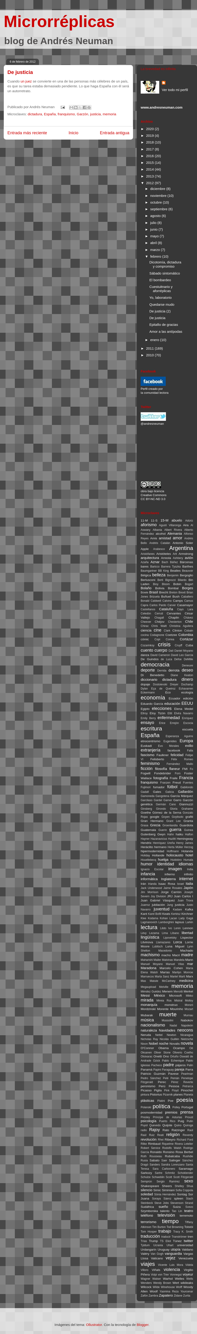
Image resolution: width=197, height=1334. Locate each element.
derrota (174, 670)
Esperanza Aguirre (179, 736)
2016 (150, 156)
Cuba (189, 645)
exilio (189, 746)
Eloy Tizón (157, 713)
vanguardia (173, 1253)
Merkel (188, 991)
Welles (179, 1278)
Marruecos (147, 976)
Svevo (189, 1207)
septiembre (159, 209)
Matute (154, 981)
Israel (180, 883)
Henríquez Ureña (164, 843)
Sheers (167, 1186)
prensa (186, 1112)
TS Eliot (165, 1241)
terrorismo (148, 1222)
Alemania (174, 533)
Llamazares (163, 942)
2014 (150, 169)
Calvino (167, 600)
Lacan (173, 918)
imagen (175, 869)
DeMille (188, 659)
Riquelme (168, 1143)
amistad (165, 538)
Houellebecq (148, 859)
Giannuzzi (186, 804)
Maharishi (147, 960)
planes (178, 1094)
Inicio (73, 133)
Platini (161, 1100)
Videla (189, 1265)
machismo (150, 954)
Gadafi (145, 792)
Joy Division (158, 896)
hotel (189, 855)
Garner (167, 800)
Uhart (170, 1245)
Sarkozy (146, 1173)
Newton (171, 1035)
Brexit (182, 592)
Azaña (145, 562)
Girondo (161, 808)
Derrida (161, 670)
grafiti (189, 816)
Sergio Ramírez (168, 1181)
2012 (150, 183)
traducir (166, 1236)
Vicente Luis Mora (170, 1265)
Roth (143, 1156)
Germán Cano (166, 804)
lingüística (150, 937)
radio (144, 1130)
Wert (175, 1283)
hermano (160, 847)
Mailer (157, 960)
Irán (143, 883)
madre (187, 954)
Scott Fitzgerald (183, 1177)
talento (165, 1211)
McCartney (168, 981)
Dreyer (174, 684)
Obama (163, 1048)
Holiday (145, 855)
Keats (166, 914)
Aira (186, 525)
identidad (165, 864)
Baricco (154, 566)
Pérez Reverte (182, 1082)
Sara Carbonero (164, 1168)
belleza (158, 575)
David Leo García (182, 655)
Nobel (153, 1043)
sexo (188, 1181)
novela (187, 1043)
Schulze (146, 1177)
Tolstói (188, 1227)
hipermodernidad (152, 851)
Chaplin (173, 617)
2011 (150, 348)
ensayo (147, 722)
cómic (145, 639)
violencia (172, 1269)
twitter (188, 1241)
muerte (168, 1014)
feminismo (150, 763)
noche (163, 1043)
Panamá (146, 1069)
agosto (156, 216)
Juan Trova (185, 900)
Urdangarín (148, 1249)
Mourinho (176, 1009)
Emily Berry (148, 718)
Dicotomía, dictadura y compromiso (165, 264)
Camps (178, 600)
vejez (170, 1258)
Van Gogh (157, 1253)
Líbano (175, 933)
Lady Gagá (186, 918)
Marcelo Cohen (171, 968)
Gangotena (162, 796)
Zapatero (166, 1295)
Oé (191, 1048)
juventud (161, 909)
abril (154, 243)
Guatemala (148, 830)
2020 (150, 129)
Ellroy (144, 713)
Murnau (188, 1015)
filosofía (161, 769)
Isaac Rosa (166, 883)
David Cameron (160, 655)
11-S (154, 520)
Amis (153, 538)
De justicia (20, 72)
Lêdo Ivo (166, 928)
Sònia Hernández (165, 1194)
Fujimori (146, 787)
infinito (188, 874)
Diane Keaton (182, 675)
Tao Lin (177, 1211)
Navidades (167, 1030)
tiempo (170, 1221)
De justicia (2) (160, 311)
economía (153, 697)
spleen (178, 1198)
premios (171, 1112)
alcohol (161, 533)
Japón (188, 888)
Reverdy (188, 1135)
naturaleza (149, 1030)
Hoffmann (173, 851)
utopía (176, 1249)
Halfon (189, 834)
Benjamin (173, 575)
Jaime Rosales (172, 888)
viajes (148, 1264)
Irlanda (152, 883)
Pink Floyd (171, 1090)
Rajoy (154, 1129)
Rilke (144, 1143)
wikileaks (187, 1283)
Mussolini (167, 1020)
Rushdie (188, 1156)
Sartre (158, 1173)
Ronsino (169, 1152)
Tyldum (145, 1245)
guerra (175, 829)
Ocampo (179, 1048)
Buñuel (166, 596)
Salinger (175, 1160)
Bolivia (159, 588)
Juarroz (145, 905)
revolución (148, 1139)
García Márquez (181, 796)
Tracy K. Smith (183, 1231)
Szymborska (149, 1211)
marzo (155, 250)
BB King (163, 570)
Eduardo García (152, 703)
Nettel (158, 1035)
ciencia (146, 630)
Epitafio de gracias (163, 325)
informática (149, 879)
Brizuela (154, 596)
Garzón (82, 114)
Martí (182, 976)
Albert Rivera (173, 529)
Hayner (145, 838)
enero (155, 340)
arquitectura (150, 558)
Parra (189, 1069)
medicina (186, 981)
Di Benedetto (152, 675)
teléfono (147, 1215)
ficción (147, 768)
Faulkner (162, 755)
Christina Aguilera (181, 626)
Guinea (188, 830)
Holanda (187, 851)
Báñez (174, 562)
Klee (143, 918)
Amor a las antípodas (165, 331)
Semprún (146, 1181)
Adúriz (189, 520)
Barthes (187, 566)
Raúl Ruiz (148, 1135)
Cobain (188, 630)
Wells (189, 1278)
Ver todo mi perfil (175, 90)
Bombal (173, 588)
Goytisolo (177, 816)
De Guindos (150, 659)
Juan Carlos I (183, 896)
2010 (150, 355)
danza (145, 655)
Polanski (146, 1107)
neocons (185, 1030)
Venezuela (185, 1258)
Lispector (186, 937)
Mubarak (147, 1015)
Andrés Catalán (159, 543)
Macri (176, 955)
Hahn (170, 834)
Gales (157, 792)
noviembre (158, 196)
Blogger (143, 1325)
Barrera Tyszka (171, 566)
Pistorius (156, 1094)
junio (154, 229)
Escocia (188, 723)
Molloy (189, 1000)
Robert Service (150, 1148)
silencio (146, 1190)
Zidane (178, 1295)
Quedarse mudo (162, 304)
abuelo (177, 520)
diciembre (158, 189)
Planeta (188, 1094)
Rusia (144, 1160)
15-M (164, 520)
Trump (153, 1241)
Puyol (144, 1125)
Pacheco (156, 1065)
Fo (191, 769)
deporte (148, 670)
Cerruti (159, 613)
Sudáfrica (147, 1207)
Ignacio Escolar (152, 869)
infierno (170, 874)
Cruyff (178, 645)
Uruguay (163, 1249)
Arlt (175, 554)
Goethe (146, 812)
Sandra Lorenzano (172, 1164)
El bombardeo (160, 280)
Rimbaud (154, 1143)
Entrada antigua (114, 133)
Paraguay (168, 1069)
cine (157, 630)
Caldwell (156, 600)
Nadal (173, 1025)
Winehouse (168, 1287)
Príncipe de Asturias (167, 1117)
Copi (157, 639)
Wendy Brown (162, 1283)
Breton (173, 592)
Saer (164, 1160)
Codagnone (157, 635)
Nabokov (187, 1020)
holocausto (174, 855)
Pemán (175, 1078)
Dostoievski (160, 684)
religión (173, 1134)
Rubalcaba (172, 1156)
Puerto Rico (167, 1121)
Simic (157, 1190)
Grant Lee (173, 821)
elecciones (162, 708)
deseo (187, 670)
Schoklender (185, 1173)
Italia (189, 883)
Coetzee (171, 635)
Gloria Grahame (181, 808)
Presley (145, 1117)
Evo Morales (168, 746)
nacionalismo (153, 1025)
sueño (163, 1207)
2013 (150, 176)
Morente (163, 1009)
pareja (179, 1069)
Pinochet (187, 1090)
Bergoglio (186, 575)
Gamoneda (147, 796)
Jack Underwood (151, 888)
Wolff (179, 1287)
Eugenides (170, 741)
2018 (150, 142)
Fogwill (145, 773)
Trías (144, 1241)
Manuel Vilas (175, 964)
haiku (179, 834)
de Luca (166, 659)
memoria (109, 114)
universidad (185, 1245)
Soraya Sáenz (162, 1198)
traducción (150, 1236)
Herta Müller (175, 847)
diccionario (149, 679)
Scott (169, 1177)
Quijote (167, 1125)
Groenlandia (170, 825)
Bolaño (146, 588)
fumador (159, 787)
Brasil (153, 592)
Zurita (186, 1295)
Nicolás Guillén (169, 1039)
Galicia (169, 792)
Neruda (146, 1035)
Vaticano (157, 1258)
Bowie (144, 592)
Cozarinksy (147, 645)
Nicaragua (186, 1035)
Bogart (189, 584)
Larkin (189, 922)
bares (145, 566)
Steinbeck (147, 1203)
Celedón (146, 613)
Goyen (166, 816)
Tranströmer (179, 1236)
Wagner (145, 1278)
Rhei (161, 1139)
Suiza (177, 1207)
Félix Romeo (182, 759)
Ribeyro (170, 1139)
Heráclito (147, 847)
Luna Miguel (174, 946)
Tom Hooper (149, 1231)
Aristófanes (148, 554)
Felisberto (157, 759)
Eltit (170, 713)
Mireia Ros (164, 1000)
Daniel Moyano (183, 650)
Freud (177, 782)
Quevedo (155, 1125)
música (147, 1020)
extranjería (150, 750)
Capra (144, 605)
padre (168, 1064)
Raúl (190, 1130)
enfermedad (169, 717)
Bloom (166, 584)
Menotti (178, 991)
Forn (178, 773)
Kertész (176, 914)
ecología (187, 692)
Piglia (158, 1090)
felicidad (177, 755)
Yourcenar (187, 1291)
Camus (188, 600)
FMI (184, 769)
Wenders (146, 1283)
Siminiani (168, 1190)
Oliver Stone (162, 1052)
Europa (186, 741)
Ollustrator (94, 1325)
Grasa (144, 825)
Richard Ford (185, 1139)
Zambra (153, 1295)
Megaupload (148, 987)
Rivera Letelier (184, 1143)
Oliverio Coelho (183, 1052)
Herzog (188, 847)
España (50, 114)
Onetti (157, 1056)
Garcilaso (147, 800)
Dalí (170, 650)
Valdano (187, 1249)
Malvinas (167, 960)
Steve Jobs (161, 1203)
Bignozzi (170, 580)
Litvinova (147, 942)
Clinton (177, 630)
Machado (186, 950)
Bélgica (146, 575)
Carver (172, 605)
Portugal (187, 1107)
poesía (184, 1100)
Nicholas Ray (149, 1039)
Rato (165, 1130)
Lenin (177, 928)
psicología (148, 1121)
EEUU (187, 703)
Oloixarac (147, 1056)
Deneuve (187, 665)
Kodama (153, 918)
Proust (189, 1117)
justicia (95, 114)
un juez (26, 81)
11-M (144, 520)
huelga (163, 859)
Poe (170, 1100)
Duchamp (187, 684)
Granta (188, 821)
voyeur (188, 1274)
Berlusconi (148, 580)
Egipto (145, 709)
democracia (155, 664)
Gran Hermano (152, 821)
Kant (144, 914)
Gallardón (185, 792)
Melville (163, 987)
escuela (187, 729)
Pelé (165, 1078)
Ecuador (174, 698)
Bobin (177, 584)
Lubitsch (157, 946)
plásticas (147, 1100)
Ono (166, 1056)
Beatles (175, 570)
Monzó (189, 1005)
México (159, 995)
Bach (165, 562)
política (161, 1106)
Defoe (178, 659)
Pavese (173, 1073)
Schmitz (170, 1173)
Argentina (181, 548)
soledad (147, 1194)
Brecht (163, 592)
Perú (162, 1086)
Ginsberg (146, 808)
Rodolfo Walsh (171, 1148)
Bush (176, 596)
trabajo (164, 1231)
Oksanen (146, 1052)
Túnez (177, 1241)
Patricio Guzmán (153, 1073)
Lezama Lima (158, 933)
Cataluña (166, 609)
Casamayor (185, 605)
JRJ (169, 896)
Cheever (146, 621)
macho (166, 955)
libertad (187, 933)
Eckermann (148, 692)
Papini (157, 1069)
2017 (150, 149)
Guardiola (186, 825)
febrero (156, 256)
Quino (177, 1125)
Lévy (143, 933)
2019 (150, 135)
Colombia (185, 635)
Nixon (144, 1043)
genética (147, 804)
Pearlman (187, 1073)
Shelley (179, 1186)
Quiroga (188, 1125)
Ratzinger (178, 1130)
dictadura (35, 114)
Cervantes (174, 613)
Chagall (159, 617)
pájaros (180, 1065)
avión (189, 558)
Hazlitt (172, 838)
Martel (174, 976)
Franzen (165, 782)
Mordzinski (148, 1009)
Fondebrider (162, 773)
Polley (176, 1107)
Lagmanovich (149, 922)
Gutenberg (148, 834)
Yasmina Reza (169, 1291)
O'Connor (147, 1048)
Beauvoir (187, 570)
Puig (181, 1121)
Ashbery (178, 558)
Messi (145, 995)
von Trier (163, 1274)
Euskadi (146, 746)
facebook (174, 750)
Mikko (189, 995)
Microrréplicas (59, 21)
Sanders (154, 1164)
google (154, 816)
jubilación (158, 905)
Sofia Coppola (184, 1190)
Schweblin (158, 1177)
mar (190, 964)
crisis (164, 644)
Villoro (144, 1270)
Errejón (174, 723)
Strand (189, 1203)
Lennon (188, 928)
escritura (151, 728)
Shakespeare (150, 1186)
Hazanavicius (159, 838)
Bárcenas (186, 562)
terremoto (186, 1215)
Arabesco (159, 549)
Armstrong (186, 554)
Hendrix (146, 843)
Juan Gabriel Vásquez (158, 900)
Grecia (155, 825)
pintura (145, 1094)
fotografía (160, 778)
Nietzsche (187, 1039)
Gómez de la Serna (167, 812)
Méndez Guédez (151, 991)
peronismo (148, 1086)
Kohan (164, 918)
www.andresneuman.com (161, 107)
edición (188, 698)
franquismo (66, 114)
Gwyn (161, 834)
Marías (165, 972)
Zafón (144, 1295)
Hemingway (185, 838)
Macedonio (165, 950)
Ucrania (158, 1245)
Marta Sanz (162, 976)
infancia (148, 874)
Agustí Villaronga (170, 525)
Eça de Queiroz (163, 688)
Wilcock (146, 1287)
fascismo (147, 755)
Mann (189, 960)
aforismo (149, 524)
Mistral (178, 1000)
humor (147, 864)
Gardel (158, 800)
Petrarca (188, 1086)
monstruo (171, 1005)
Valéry (145, 1253)
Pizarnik (168, 1094)
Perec (162, 1082)
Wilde (156, 1287)
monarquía (149, 1005)
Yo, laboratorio (160, 297)
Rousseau (155, 1156)
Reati (160, 1135)
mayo (155, 236)
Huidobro (176, 859)
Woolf (154, 1291)
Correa (170, 639)
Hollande (158, 855)
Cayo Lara (185, 609)
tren (190, 1236)
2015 (150, 163)
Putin (190, 1121)
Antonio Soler (183, 543)
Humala (188, 859)
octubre (156, 202)
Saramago (186, 1168)
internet (186, 878)
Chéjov (159, 621)
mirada (147, 1000)
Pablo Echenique (173, 1060)
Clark (167, 630)
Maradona (148, 968)
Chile (189, 621)
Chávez (188, 617)
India (190, 869)
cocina (145, 635)
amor (177, 538)
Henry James (184, 843)
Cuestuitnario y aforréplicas (161, 289)
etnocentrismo (150, 741)
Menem (167, 991)
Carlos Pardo (157, 605)
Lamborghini (166, 922)
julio (153, 223)
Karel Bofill (155, 914)
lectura (149, 927)
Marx (189, 976)
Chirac (145, 626)
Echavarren (186, 688)
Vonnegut (176, 1274)
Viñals (156, 1270)
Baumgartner (149, 570)
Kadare (177, 909)
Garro (177, 800)
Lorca (177, 942)
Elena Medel (183, 709)
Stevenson (177, 1203)
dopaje (145, 684)
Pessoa (174, 1086)
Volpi (154, 1274)
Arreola (166, 558)
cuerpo (161, 650)
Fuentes (188, 782)
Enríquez (187, 718)
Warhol (168, 1278)
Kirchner (187, 914)
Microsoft (175, 995)
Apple (145, 549)
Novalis (174, 1043)
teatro (188, 1211)
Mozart (188, 1009)
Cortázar (186, 639)
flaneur (174, 769)
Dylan (144, 688)
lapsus (179, 922)
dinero (187, 679)
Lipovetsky (170, 937)
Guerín (163, 830)
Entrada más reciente (27, 133)
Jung (170, 905)
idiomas (186, 864)
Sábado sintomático (164, 273)
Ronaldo (156, 1152)
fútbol (172, 787)
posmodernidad (151, 1112)
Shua (190, 1186)
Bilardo (182, 580)
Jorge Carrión (171, 892)
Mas (143, 981)
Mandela (179, 960)
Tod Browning (174, 1227)
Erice (162, 723)
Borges (187, 588)
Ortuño (174, 1056)
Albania (157, 529)
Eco (168, 692)
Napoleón (187, 1025)
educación (172, 703)
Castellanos (148, 609)
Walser (156, 1278)
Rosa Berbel (184, 1152)
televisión (166, 1215)
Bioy (155, 584)
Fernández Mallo (180, 764)
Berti (160, 580)
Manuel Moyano (152, 964)
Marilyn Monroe (182, 972)
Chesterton (175, 621)
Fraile (174, 778)
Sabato (154, 1160)
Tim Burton (159, 1227)
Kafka (189, 909)
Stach (189, 1198)
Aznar (154, 562)
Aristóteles (163, 554)
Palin (190, 1065)
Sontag (182, 1194)
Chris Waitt (159, 626)
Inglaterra (168, 879)
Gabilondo (186, 787)
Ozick (156, 1060)
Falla (190, 750)
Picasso (146, 1090)
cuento (147, 650)
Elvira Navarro (183, 713)
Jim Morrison (149, 892)
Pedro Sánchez (151, 1078)
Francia (186, 777)
